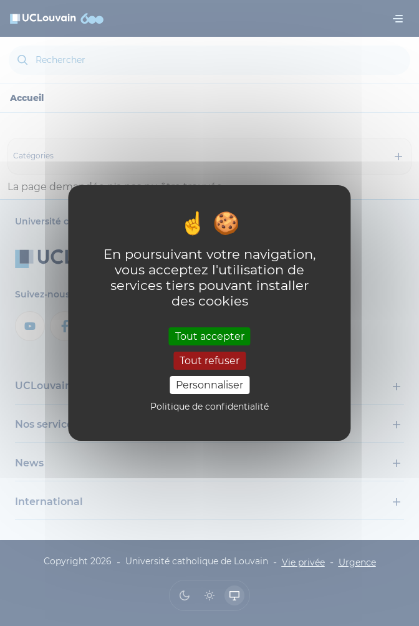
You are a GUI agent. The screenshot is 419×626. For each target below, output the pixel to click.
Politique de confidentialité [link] (209, 406)
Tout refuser (209, 361)
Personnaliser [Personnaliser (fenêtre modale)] (209, 385)
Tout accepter (209, 336)
